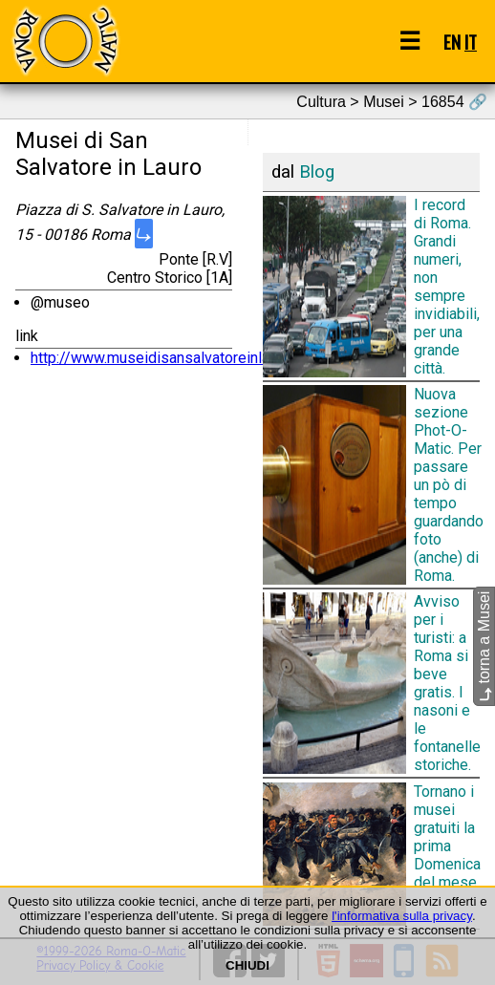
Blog (316, 171)
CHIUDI (247, 965)
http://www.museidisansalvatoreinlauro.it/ (170, 358)
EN (452, 41)
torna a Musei (484, 645)
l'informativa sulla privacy (402, 916)
